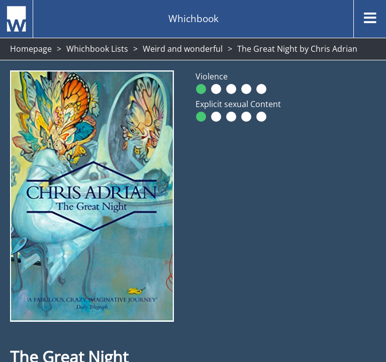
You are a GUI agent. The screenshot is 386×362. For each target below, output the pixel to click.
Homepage (31, 48)
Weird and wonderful (183, 48)
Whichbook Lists (97, 48)
